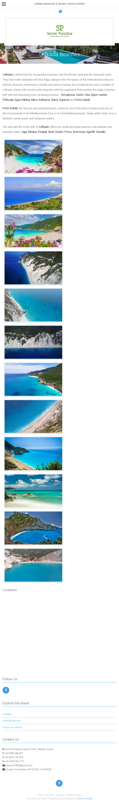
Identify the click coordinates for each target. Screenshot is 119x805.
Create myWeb (84, 799)
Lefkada (7, 714)
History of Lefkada (12, 727)
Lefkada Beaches (12, 720)
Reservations (74, 795)
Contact (60, 795)
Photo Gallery (46, 795)
